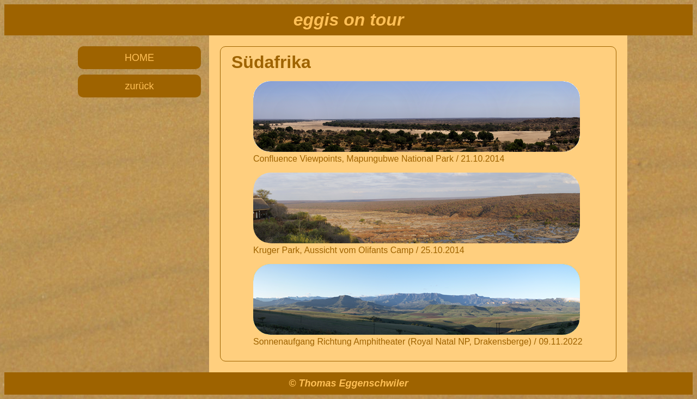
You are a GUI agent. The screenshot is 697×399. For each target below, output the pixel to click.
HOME (139, 57)
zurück (139, 86)
